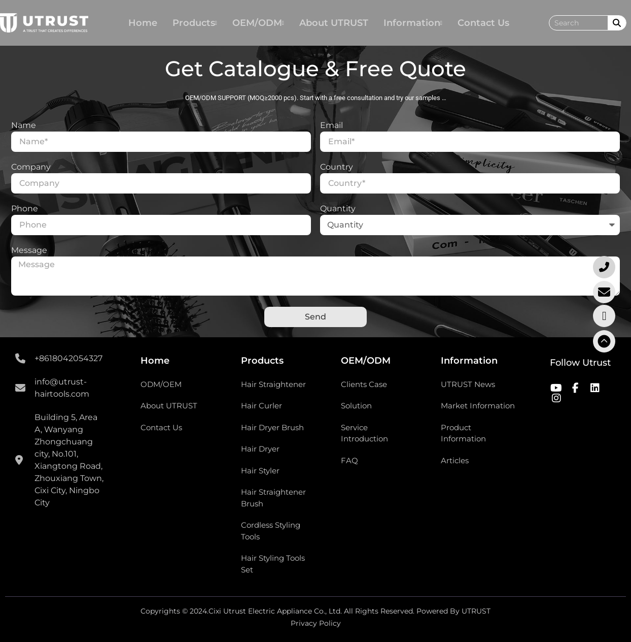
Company (31, 167)
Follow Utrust (580, 362)
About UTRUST (333, 22)
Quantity (338, 209)
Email (331, 125)
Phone (24, 209)
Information (412, 22)
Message (29, 250)
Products (194, 22)
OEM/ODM (258, 22)
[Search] (617, 23)
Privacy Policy (316, 623)
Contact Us (483, 22)
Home (142, 22)
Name (23, 125)
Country (336, 167)
